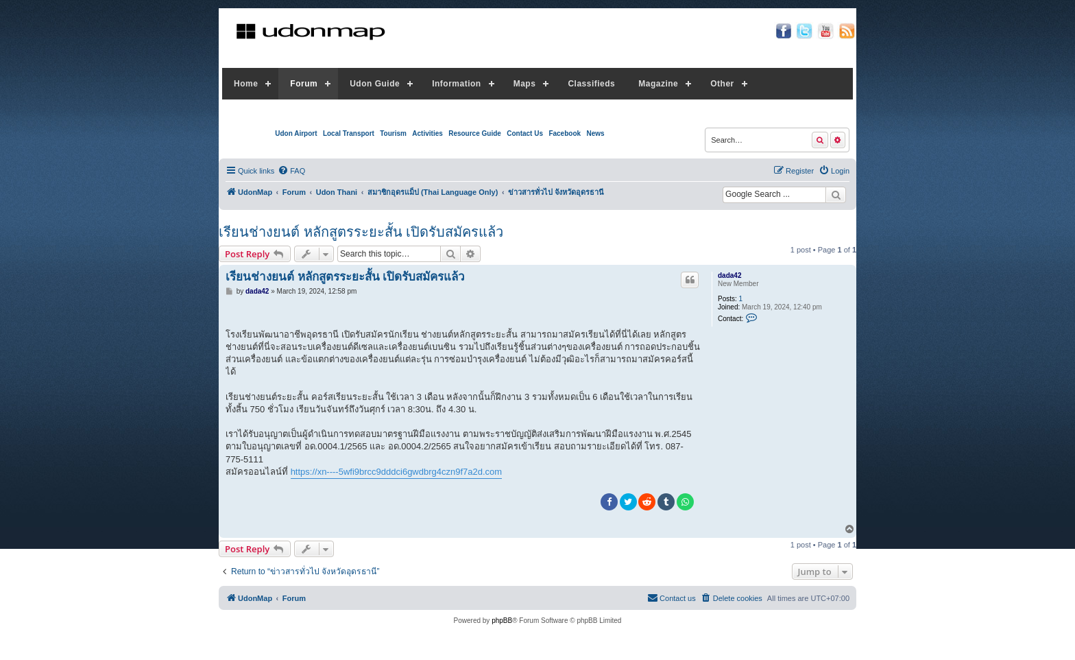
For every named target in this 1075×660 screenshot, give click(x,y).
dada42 (729, 275)
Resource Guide (474, 133)
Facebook (564, 133)
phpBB (502, 620)
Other (722, 84)
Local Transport (348, 133)
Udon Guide (375, 84)
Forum (303, 84)
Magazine (658, 84)
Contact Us (525, 133)
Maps (525, 84)
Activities (427, 133)
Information (456, 84)
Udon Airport (296, 133)
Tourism (393, 133)
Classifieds (591, 84)
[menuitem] (291, 171)
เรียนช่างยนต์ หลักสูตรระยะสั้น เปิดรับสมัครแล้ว (361, 231)
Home (246, 84)
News (595, 133)
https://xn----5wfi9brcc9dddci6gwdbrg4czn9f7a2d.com (397, 472)
